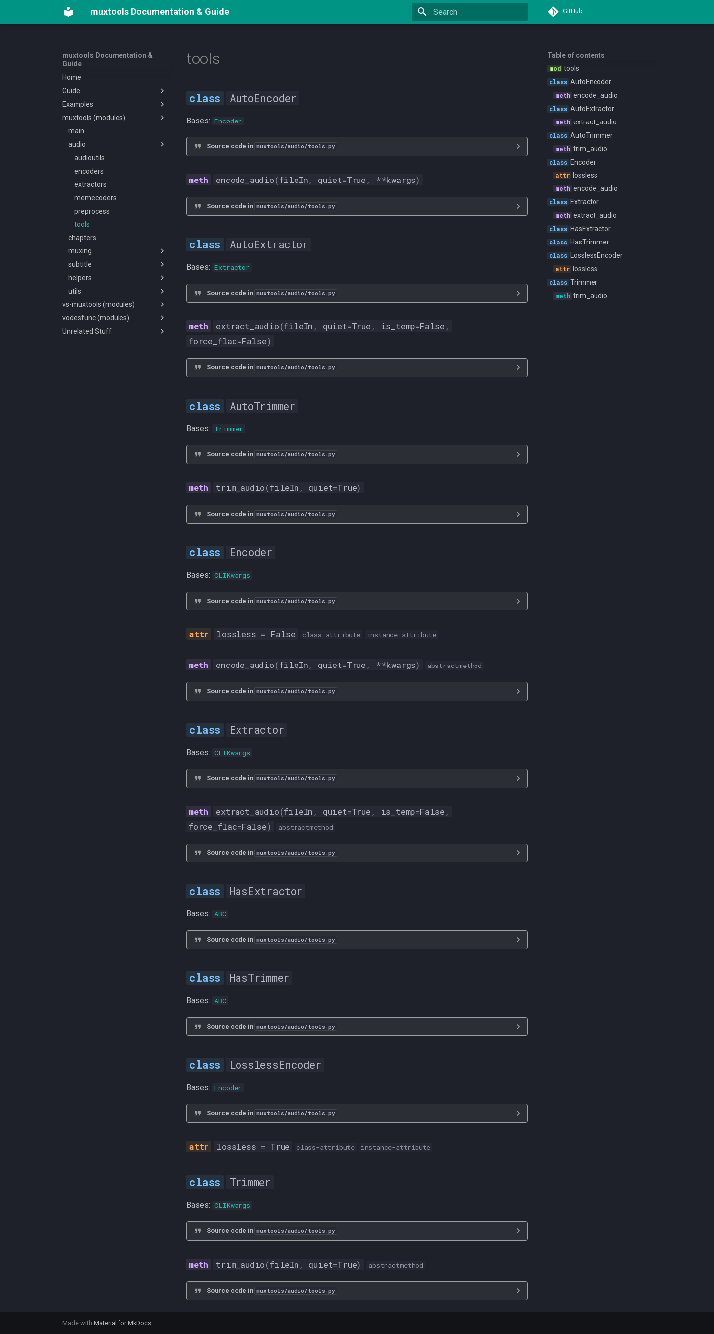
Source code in (272, 146)
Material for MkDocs (122, 1323)
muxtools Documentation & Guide (107, 59)
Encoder (228, 121)
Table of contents (576, 55)
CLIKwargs (232, 575)
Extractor (232, 267)
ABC (220, 914)
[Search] (470, 12)
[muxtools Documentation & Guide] (68, 12)
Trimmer (228, 428)
